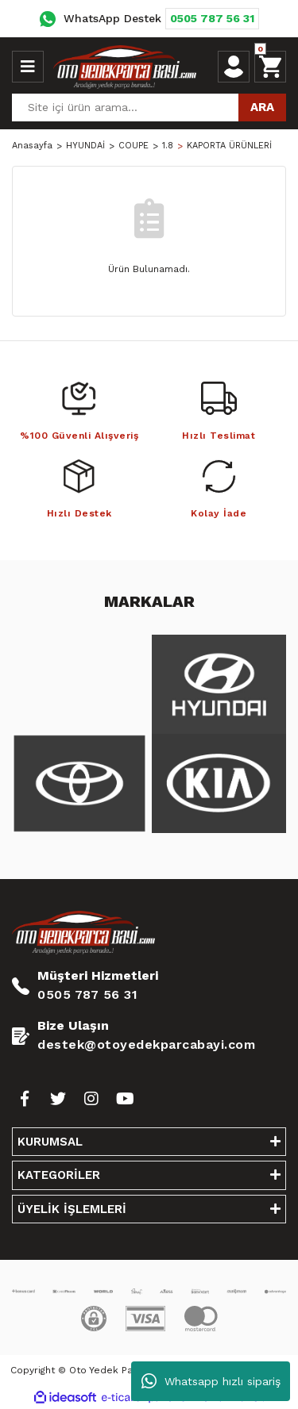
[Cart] (270, 67)
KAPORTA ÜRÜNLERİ (229, 145)
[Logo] (124, 66)
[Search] (149, 107)
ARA (262, 107)
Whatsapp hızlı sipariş (211, 1381)
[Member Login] (234, 67)
